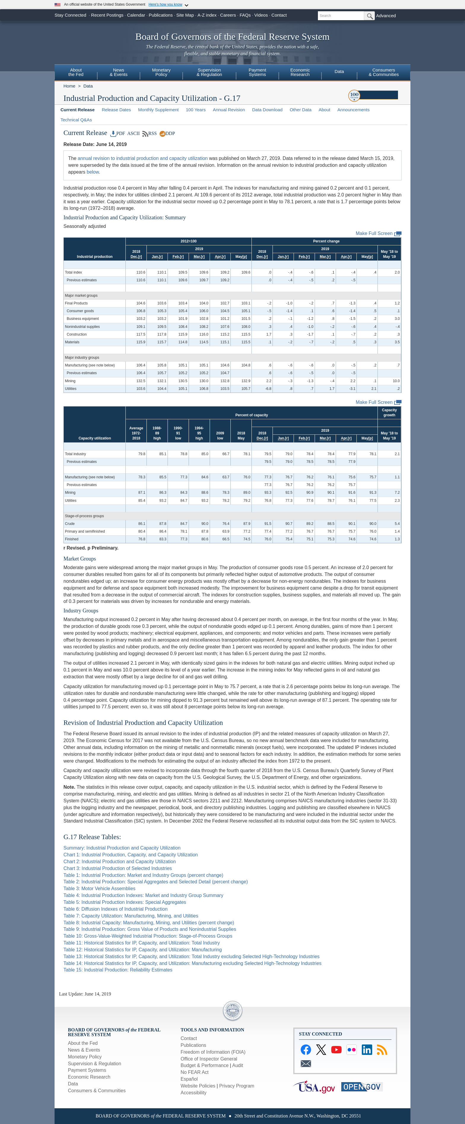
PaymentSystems (257, 72)
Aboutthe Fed (76, 72)
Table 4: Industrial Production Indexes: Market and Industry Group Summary (143, 895)
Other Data (300, 109)
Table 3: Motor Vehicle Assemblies (99, 888)
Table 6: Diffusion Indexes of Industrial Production (115, 909)
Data (339, 71)
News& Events (119, 72)
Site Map (185, 15)
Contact (279, 15)
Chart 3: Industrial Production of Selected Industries (117, 868)
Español (189, 1079)
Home (69, 85)
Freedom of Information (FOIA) (213, 1052)
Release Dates (116, 109)
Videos (261, 15)
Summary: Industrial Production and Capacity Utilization (122, 847)
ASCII (133, 133)
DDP (167, 133)
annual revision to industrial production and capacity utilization (143, 158)
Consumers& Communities (384, 72)
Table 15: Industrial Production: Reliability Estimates (117, 969)
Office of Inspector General (209, 1058)
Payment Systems (87, 1070)
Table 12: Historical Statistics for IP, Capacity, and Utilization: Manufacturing (142, 949)
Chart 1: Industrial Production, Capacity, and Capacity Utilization (130, 854)
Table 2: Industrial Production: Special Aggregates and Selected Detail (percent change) (155, 881)
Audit (237, 1065)
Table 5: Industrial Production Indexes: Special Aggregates (124, 902)
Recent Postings (107, 15)
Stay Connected (70, 15)
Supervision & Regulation (94, 1063)
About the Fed (83, 1043)
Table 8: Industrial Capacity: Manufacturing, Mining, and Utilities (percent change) (148, 922)
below (93, 171)
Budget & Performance (205, 1065)
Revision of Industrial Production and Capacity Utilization (143, 722)
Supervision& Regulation (209, 72)
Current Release (77, 109)
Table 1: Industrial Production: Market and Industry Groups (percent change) (143, 875)
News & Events (84, 1049)
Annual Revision (229, 109)
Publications (161, 15)
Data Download (267, 109)
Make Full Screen (379, 233)
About (324, 109)
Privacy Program (236, 1085)
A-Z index (207, 15)
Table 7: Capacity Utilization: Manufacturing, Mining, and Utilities (130, 915)
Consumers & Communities (97, 1090)
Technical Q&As (76, 119)
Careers (228, 15)
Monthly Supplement (158, 109)
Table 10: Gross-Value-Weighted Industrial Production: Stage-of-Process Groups (147, 936)
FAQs (245, 15)
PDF (117, 133)
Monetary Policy (85, 1056)
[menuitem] (76, 73)
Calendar (136, 15)
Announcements (353, 109)
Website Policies (198, 1085)
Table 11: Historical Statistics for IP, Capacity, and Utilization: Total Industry (141, 942)
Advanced (386, 15)
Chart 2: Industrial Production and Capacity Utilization (119, 861)
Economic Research (89, 1076)
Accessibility (193, 1092)
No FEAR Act (194, 1072)
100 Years (196, 109)
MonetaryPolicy (161, 72)
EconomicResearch (300, 72)
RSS (149, 133)
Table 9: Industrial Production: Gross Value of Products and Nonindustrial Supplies (149, 929)
